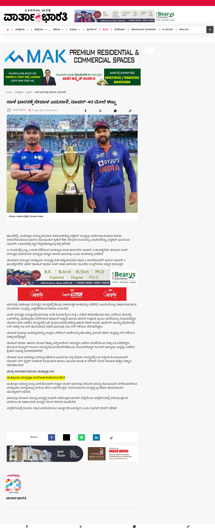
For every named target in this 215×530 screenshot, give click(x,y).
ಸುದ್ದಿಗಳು (20, 30)
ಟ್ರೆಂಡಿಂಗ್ (92, 30)
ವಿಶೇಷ (57, 30)
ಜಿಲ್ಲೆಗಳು (39, 30)
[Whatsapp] (81, 437)
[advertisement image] (125, 16)
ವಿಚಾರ (73, 30)
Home (9, 92)
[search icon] (210, 29)
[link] (130, 111)
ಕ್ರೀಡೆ (105, 30)
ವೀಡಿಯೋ (119, 30)
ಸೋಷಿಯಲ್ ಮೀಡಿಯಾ (143, 30)
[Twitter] (66, 437)
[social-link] (111, 438)
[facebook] (85, 111)
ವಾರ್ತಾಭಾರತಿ (16, 498)
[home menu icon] (8, 30)
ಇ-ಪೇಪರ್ (167, 30)
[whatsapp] (115, 111)
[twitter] (100, 111)
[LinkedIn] (96, 437)
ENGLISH (184, 30)
